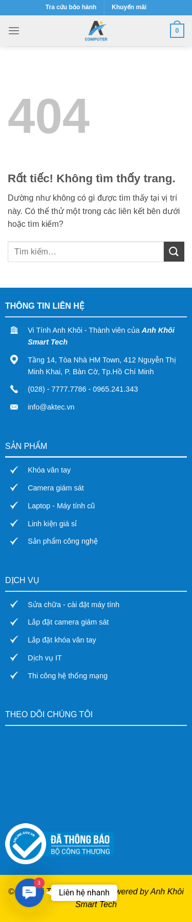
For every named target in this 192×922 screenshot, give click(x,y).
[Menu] (14, 30)
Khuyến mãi (129, 7)
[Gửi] (174, 252)
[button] (29, 892)
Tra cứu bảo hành (71, 7)
